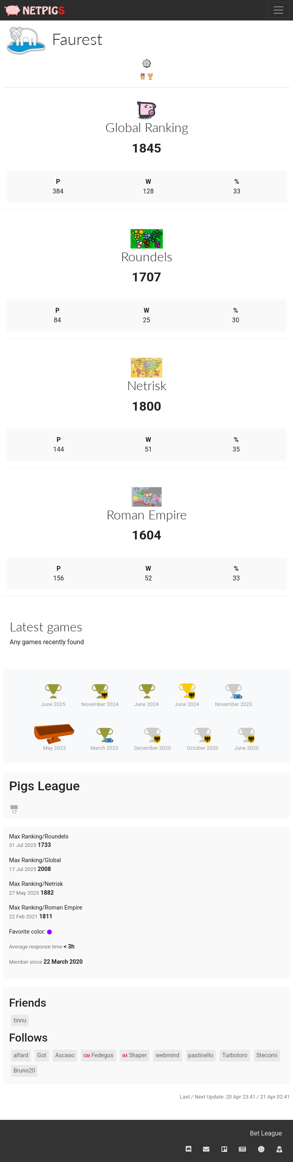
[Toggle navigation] (278, 10)
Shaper (134, 1055)
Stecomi (267, 1055)
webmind (167, 1055)
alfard (20, 1055)
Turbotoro (235, 1055)
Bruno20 (24, 1070)
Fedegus (98, 1055)
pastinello (200, 1055)
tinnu (19, 1020)
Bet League (266, 1133)
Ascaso (64, 1055)
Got (42, 1055)
